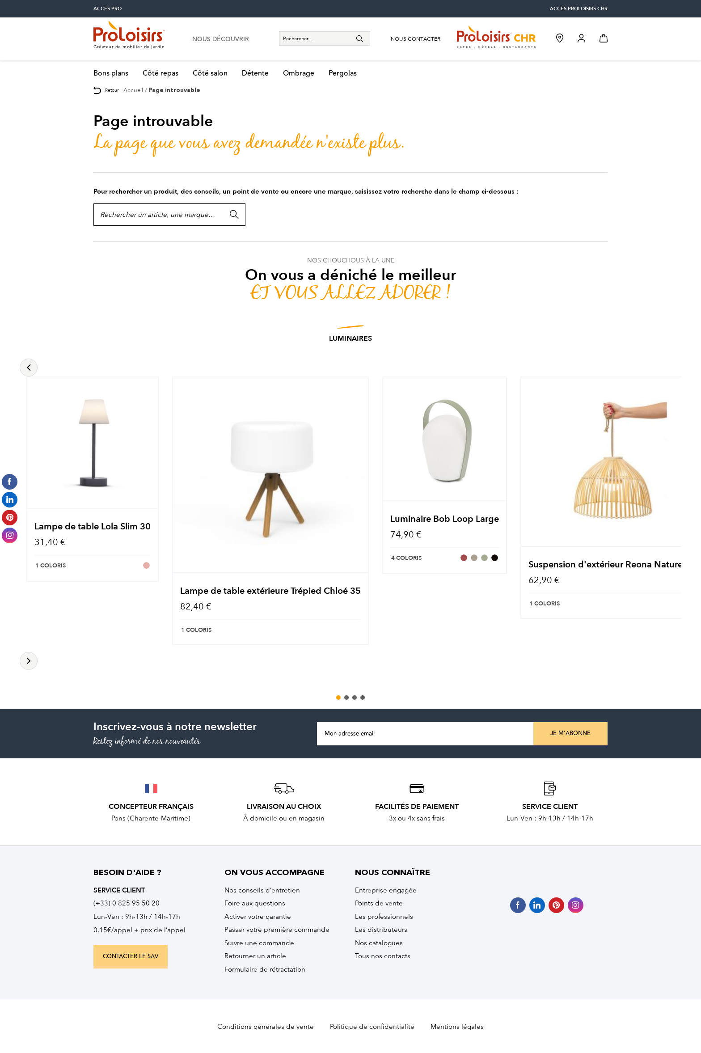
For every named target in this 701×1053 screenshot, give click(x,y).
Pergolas (343, 73)
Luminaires (290, 338)
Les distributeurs (381, 930)
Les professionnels (384, 917)
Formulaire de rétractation (264, 969)
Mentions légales (457, 1027)
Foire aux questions (254, 903)
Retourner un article (255, 956)
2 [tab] (346, 697)
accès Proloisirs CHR (579, 8)
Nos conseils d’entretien (262, 890)
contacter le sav (130, 956)
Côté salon (210, 73)
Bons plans (110, 73)
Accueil (133, 90)
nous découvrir (220, 39)
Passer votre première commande (276, 930)
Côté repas (160, 73)
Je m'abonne (570, 733)
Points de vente (379, 903)
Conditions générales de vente (265, 1027)
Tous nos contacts (382, 956)
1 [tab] (338, 697)
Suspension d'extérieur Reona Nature (605, 564)
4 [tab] (362, 697)
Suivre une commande (259, 943)
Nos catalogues (379, 943)
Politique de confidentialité (372, 1027)
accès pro (107, 8)
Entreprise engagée (386, 890)
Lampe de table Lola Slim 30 (92, 526)
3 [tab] (354, 697)
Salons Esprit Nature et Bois (377, 338)
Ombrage (298, 73)
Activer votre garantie (257, 917)
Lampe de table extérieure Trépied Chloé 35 (270, 591)
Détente (255, 73)
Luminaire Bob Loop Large (444, 519)
